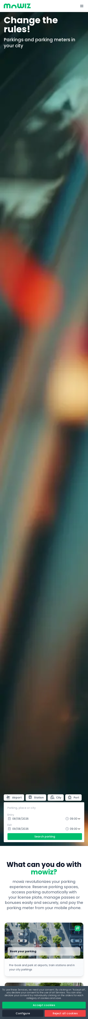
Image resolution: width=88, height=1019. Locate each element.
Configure (23, 1013)
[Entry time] (75, 819)
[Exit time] (75, 829)
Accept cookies (44, 1005)
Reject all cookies (65, 1013)
